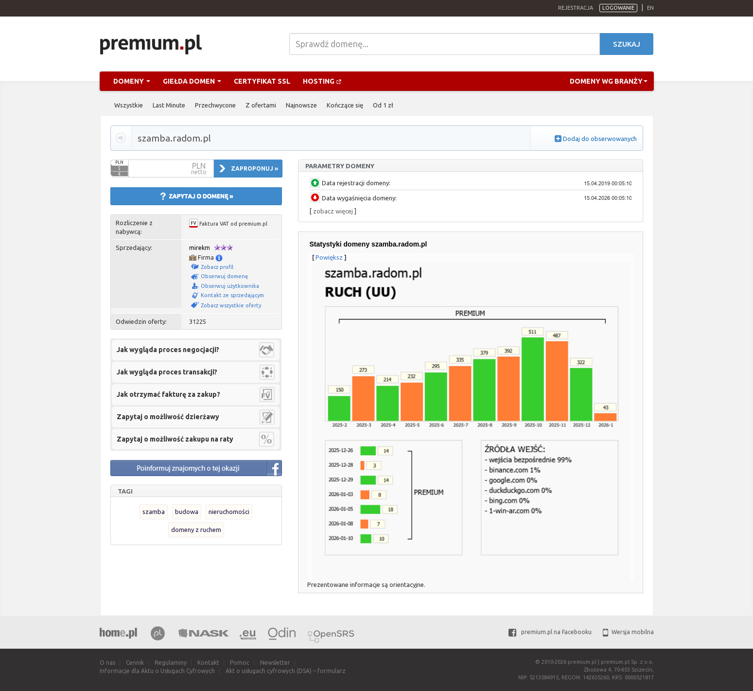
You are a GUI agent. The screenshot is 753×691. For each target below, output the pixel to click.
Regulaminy (171, 662)
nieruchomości (229, 511)
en (650, 8)
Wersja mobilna (628, 632)
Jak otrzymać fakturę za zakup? (168, 394)
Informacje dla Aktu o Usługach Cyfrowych (157, 671)
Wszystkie (128, 105)
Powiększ (329, 257)
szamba (153, 511)
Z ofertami (260, 105)
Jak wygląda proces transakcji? (167, 372)
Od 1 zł (383, 105)
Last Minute (169, 105)
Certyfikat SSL (262, 81)
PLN (119, 162)
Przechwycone (215, 105)
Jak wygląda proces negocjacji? (168, 350)
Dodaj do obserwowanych (600, 138)
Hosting (322, 81)
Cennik (135, 662)
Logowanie (618, 8)
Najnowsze (301, 105)
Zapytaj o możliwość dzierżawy (168, 417)
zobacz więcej (333, 211)
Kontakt (208, 662)
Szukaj (626, 44)
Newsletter (275, 662)
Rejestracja (575, 8)
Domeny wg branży (609, 81)
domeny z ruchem (196, 529)
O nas (107, 662)
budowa (186, 511)
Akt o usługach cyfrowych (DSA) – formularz (286, 671)
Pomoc (239, 662)
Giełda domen (192, 81)
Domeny (131, 81)
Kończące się (345, 105)
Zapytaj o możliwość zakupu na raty (175, 439)
